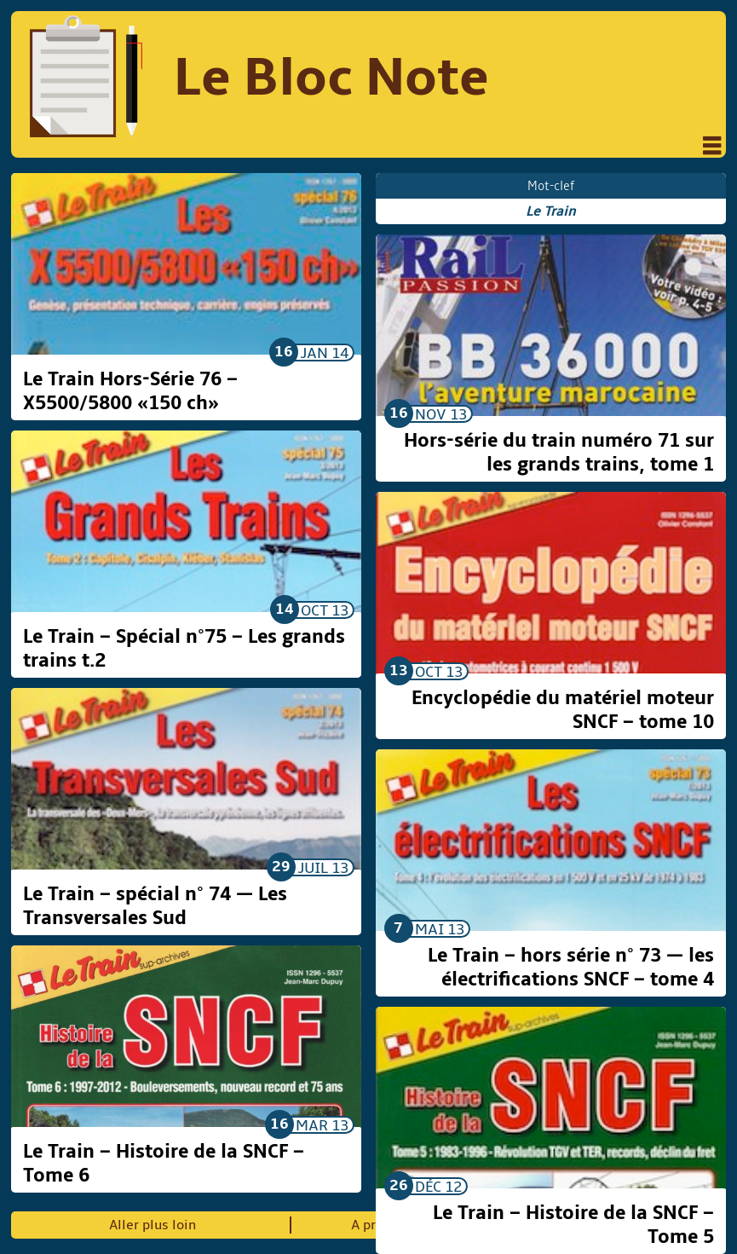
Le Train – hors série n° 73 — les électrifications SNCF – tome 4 (571, 967)
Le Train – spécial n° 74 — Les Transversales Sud (155, 906)
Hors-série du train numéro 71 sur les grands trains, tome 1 (559, 453)
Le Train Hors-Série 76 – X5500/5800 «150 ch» (130, 391)
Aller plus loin (152, 1225)
